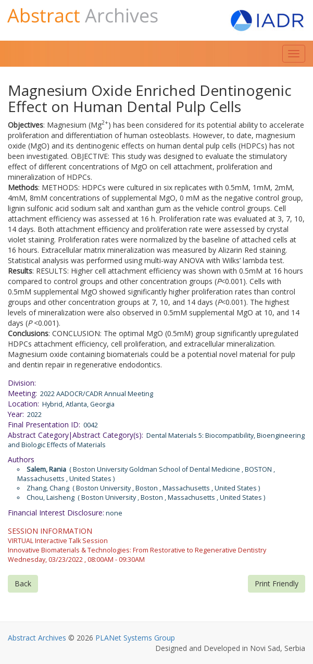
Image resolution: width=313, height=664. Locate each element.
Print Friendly (276, 583)
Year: (16, 414)
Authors (21, 459)
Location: (23, 404)
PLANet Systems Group (135, 638)
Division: (22, 383)
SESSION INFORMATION (50, 531)
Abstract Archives (37, 638)
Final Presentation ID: (44, 424)
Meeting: (22, 393)
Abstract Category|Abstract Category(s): (75, 435)
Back (23, 583)
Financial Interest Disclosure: (56, 513)
